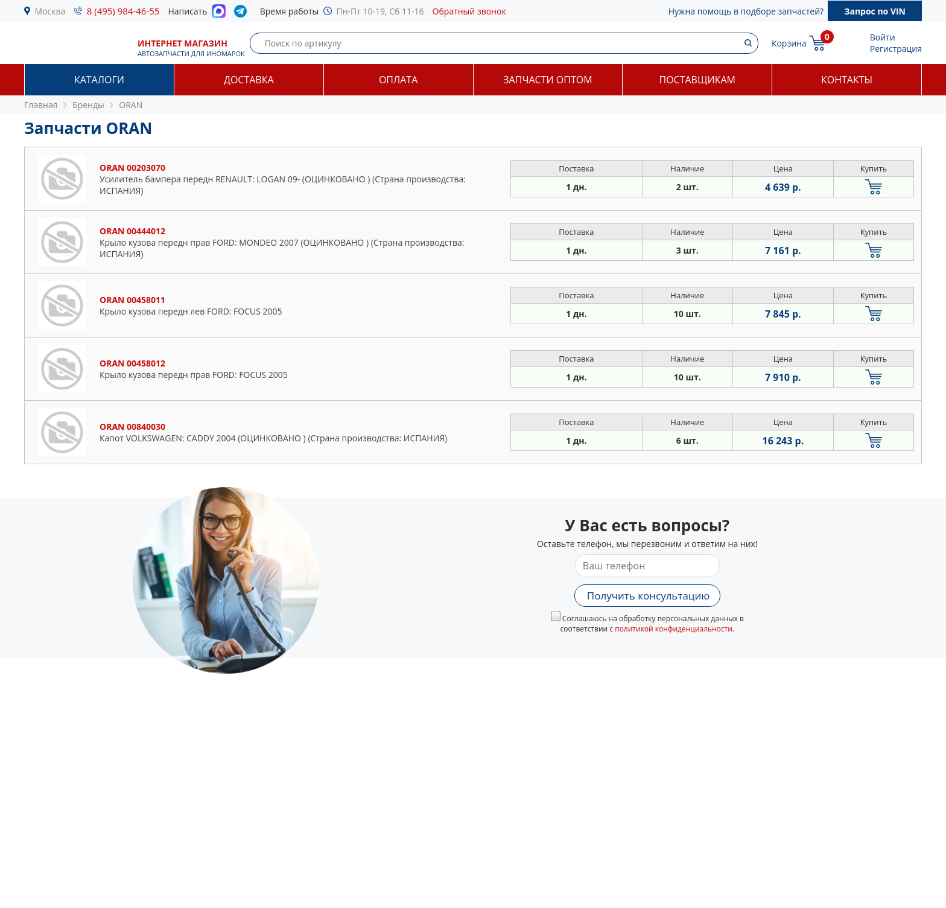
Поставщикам (697, 79)
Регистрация (896, 48)
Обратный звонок (469, 11)
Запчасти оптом (547, 79)
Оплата (398, 79)
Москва (50, 11)
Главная (41, 104)
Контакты (846, 79)
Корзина (789, 43)
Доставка (249, 79)
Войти (882, 37)
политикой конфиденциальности (673, 629)
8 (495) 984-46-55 (123, 11)
